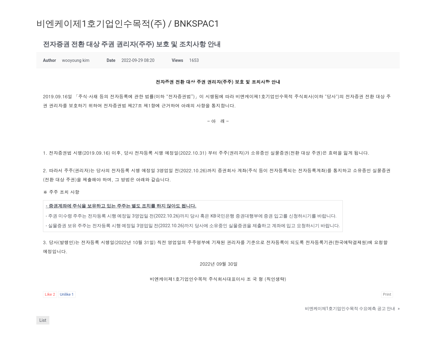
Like (50, 294)
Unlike (67, 294)
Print (387, 294)
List (42, 320)
